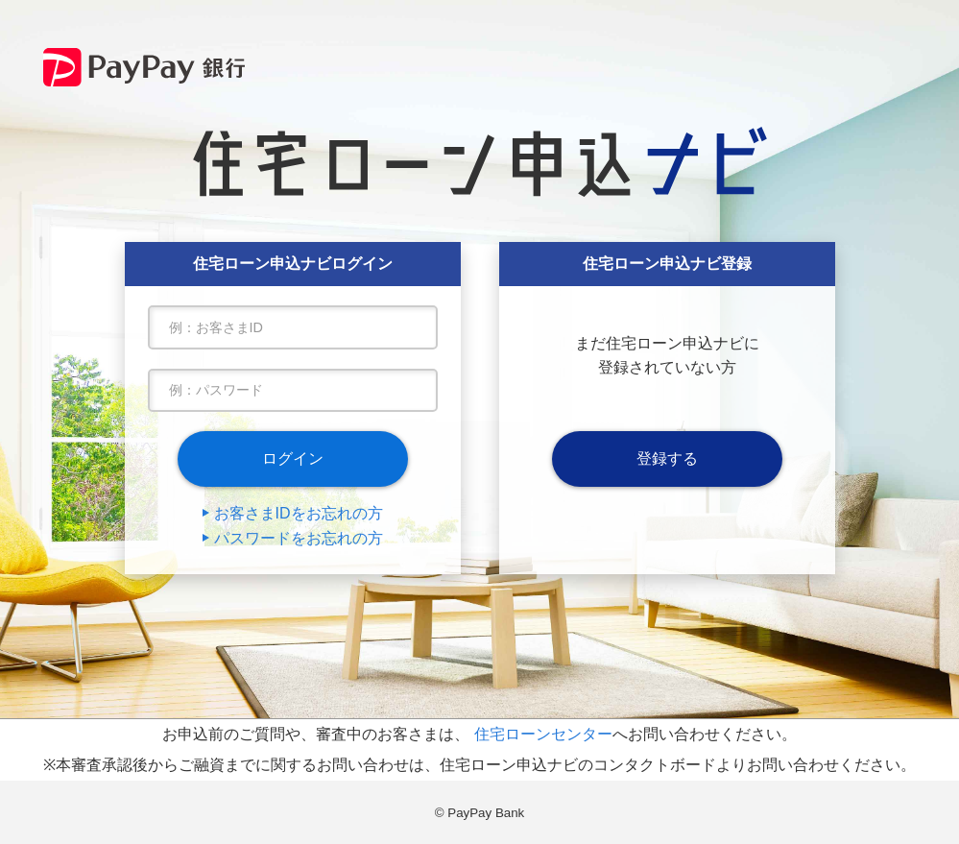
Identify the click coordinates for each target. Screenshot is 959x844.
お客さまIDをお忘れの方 (298, 513)
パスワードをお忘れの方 (298, 538)
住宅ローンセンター (543, 734)
